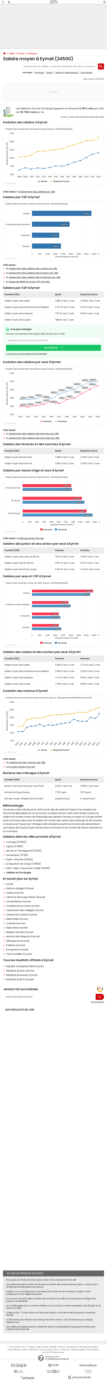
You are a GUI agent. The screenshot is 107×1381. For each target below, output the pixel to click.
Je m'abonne (51, 348)
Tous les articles (45, 1350)
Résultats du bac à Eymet (20, 970)
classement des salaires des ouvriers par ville (33, 273)
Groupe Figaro (93, 1350)
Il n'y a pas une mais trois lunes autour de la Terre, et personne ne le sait (41, 1280)
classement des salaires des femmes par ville (34, 433)
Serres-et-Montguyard (67, 72)
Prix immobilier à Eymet (19, 954)
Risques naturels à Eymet (20, 932)
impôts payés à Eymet (22, 767)
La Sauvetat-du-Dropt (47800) (23, 864)
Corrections (64, 1350)
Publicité (52, 1347)
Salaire (12, 53)
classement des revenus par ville (27, 762)
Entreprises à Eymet (17, 949)
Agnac (50, 72)
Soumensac (86, 72)
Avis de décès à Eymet (18, 901)
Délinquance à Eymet (18, 941)
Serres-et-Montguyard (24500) (24, 850)
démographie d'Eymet (31, 538)
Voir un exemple (97, 1002)
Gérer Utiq (33, 1350)
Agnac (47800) (14, 846)
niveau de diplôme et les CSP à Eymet (29, 281)
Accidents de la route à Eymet (22, 906)
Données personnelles (88, 1347)
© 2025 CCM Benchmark (53, 1352)
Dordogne (32, 53)
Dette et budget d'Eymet (20, 888)
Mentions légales (78, 1350)
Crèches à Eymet (15, 923)
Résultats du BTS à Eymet (20, 979)
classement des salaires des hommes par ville (34, 438)
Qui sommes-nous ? (18, 1347)
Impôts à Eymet (15, 892)
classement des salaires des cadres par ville (33, 268)
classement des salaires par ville (37, 191)
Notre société (42, 1347)
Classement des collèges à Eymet (25, 910)
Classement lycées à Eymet (21, 914)
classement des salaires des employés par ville (34, 277)
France (21, 53)
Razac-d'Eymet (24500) (19, 859)
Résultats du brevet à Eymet (21, 975)
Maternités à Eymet (17, 927)
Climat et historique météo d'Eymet (25, 897)
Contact (61, 1347)
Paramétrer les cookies (17, 1350)
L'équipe (31, 1347)
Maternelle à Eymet (17, 919)
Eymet (9, 884)
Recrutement (72, 1347)
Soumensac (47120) (17, 855)
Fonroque (39, 72)
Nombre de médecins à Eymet (23, 936)
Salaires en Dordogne (18, 872)
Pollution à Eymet (15, 945)
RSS (55, 1350)
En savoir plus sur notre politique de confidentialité (26, 354)
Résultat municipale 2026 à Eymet (25, 966)
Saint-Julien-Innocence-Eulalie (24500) (28, 868)
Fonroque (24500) (16, 842)
